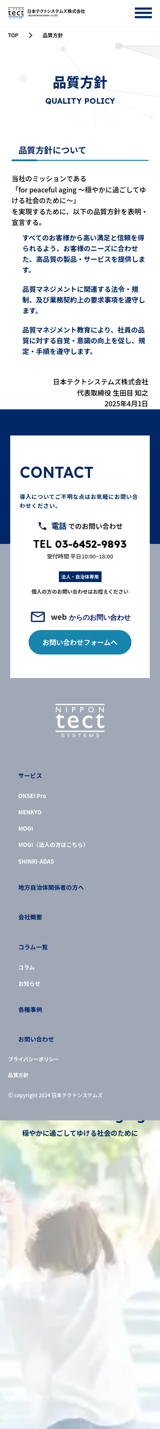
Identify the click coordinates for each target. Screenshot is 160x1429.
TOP (13, 35)
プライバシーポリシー (33, 1059)
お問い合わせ (36, 1039)
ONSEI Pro (32, 796)
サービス (30, 776)
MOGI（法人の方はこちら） (53, 845)
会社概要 (30, 917)
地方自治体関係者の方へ (51, 887)
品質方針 (18, 1075)
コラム (26, 967)
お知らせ (29, 984)
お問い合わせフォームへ (80, 642)
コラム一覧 (33, 947)
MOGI (25, 828)
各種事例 (30, 1010)
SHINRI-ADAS (36, 861)
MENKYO (30, 812)
